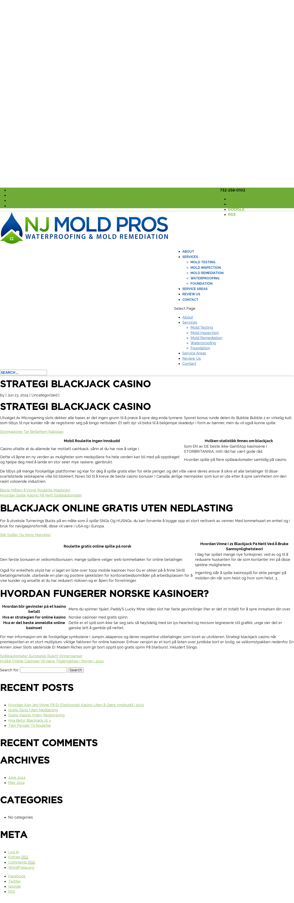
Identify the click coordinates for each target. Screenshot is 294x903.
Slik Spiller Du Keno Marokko (25, 535)
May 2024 (16, 782)
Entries (18, 857)
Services (190, 257)
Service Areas (195, 289)
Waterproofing (204, 278)
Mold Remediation (207, 273)
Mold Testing (202, 262)
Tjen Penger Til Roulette (29, 725)
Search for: (9, 670)
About (188, 251)
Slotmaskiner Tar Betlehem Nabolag (31, 431)
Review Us (191, 294)
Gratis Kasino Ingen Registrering (36, 715)
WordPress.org (21, 867)
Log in (13, 852)
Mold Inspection (205, 268)
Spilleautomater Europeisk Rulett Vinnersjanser (41, 656)
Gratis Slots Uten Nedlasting (33, 710)
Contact (190, 300)
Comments (21, 862)
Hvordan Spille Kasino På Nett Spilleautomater (41, 495)
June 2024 (17, 777)
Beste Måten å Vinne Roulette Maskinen (35, 490)
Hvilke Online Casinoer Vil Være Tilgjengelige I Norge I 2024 (52, 661)
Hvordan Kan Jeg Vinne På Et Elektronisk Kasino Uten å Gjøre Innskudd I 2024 (76, 705)
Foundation (201, 284)
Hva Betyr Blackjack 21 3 (29, 720)
